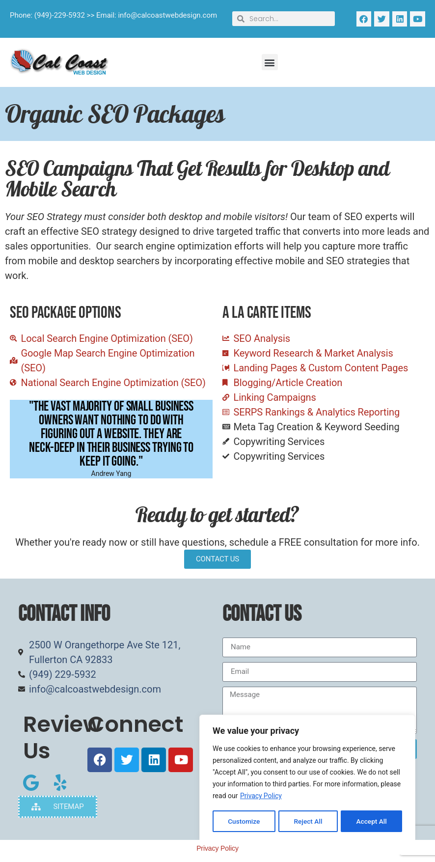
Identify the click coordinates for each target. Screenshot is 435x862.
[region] (307, 779)
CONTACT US (217, 559)
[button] (270, 62)
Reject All (308, 821)
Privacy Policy (261, 797)
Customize (243, 821)
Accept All (371, 821)
